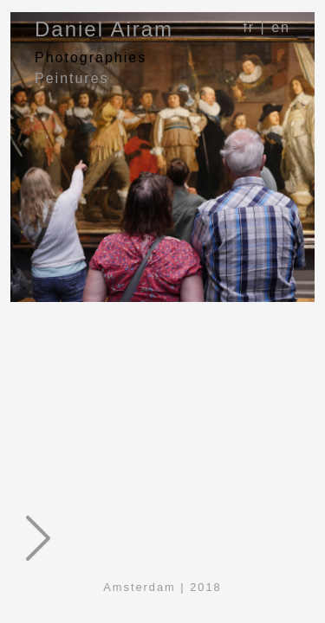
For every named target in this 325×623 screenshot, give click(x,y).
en (280, 27)
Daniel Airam (104, 29)
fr (249, 27)
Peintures (72, 78)
